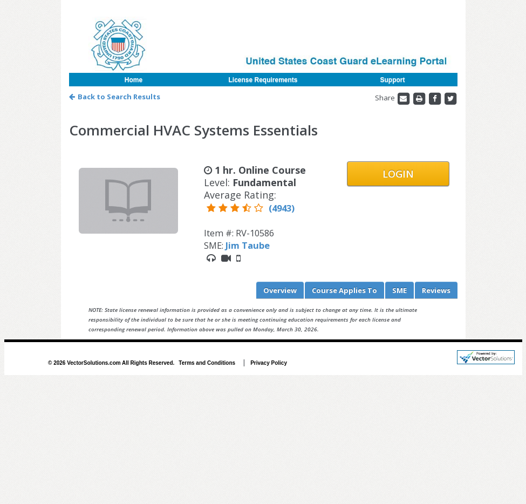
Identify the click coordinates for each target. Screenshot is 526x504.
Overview (280, 290)
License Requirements (262, 80)
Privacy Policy (268, 363)
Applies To (344, 290)
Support (392, 80)
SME (399, 290)
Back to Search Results (114, 96)
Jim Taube (248, 245)
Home (133, 80)
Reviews (436, 290)
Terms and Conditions (207, 363)
